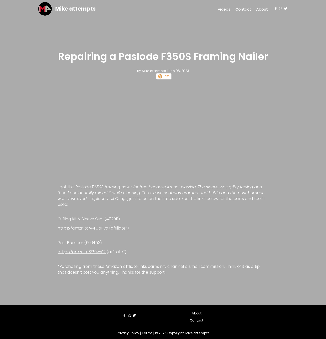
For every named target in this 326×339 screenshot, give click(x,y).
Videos (224, 9)
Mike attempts (75, 8)
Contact (243, 9)
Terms (147, 333)
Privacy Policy (128, 333)
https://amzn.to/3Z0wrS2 (82, 252)
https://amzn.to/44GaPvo (83, 228)
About (262, 9)
